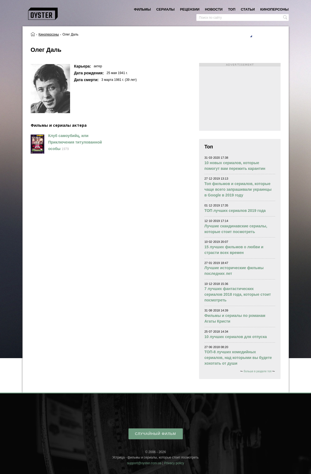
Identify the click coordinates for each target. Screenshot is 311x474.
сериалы (165, 9)
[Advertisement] (240, 97)
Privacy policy (174, 463)
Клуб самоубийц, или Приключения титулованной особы (75, 142)
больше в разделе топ (258, 371)
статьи (248, 9)
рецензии (190, 9)
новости (213, 9)
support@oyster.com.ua (144, 463)
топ (231, 9)
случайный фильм (155, 434)
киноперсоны (274, 9)
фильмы (142, 9)
